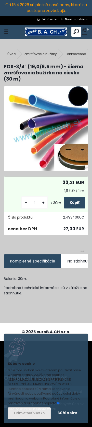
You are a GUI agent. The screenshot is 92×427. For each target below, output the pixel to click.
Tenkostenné (75, 54)
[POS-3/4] (46, 128)
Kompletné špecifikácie (32, 261)
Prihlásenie (49, 19)
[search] (76, 32)
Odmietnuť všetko (29, 413)
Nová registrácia (76, 19)
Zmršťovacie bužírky (40, 54)
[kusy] (34, 202)
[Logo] (46, 32)
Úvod (11, 54)
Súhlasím (67, 413)
